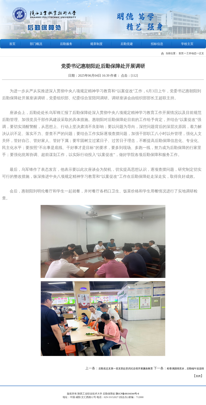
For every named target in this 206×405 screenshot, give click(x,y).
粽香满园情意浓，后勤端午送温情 (185, 368)
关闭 (198, 376)
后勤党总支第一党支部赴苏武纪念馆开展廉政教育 (125, 368)
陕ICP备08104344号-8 (127, 393)
